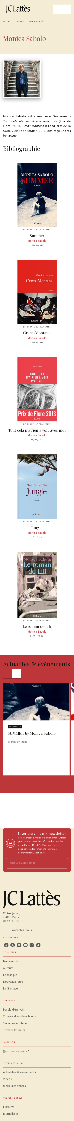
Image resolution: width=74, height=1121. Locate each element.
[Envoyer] (63, 863)
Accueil (7, 21)
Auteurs (20, 21)
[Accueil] (19, 9)
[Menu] (62, 9)
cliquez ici (39, 853)
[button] (36, 716)
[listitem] (6, 945)
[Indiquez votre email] (32, 863)
